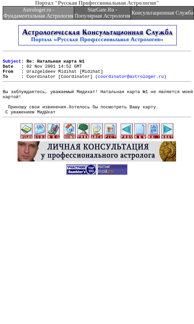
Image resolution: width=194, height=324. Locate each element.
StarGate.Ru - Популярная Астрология (102, 13)
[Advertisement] (63, 254)
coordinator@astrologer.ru (131, 81)
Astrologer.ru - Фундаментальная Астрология (38, 13)
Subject (12, 63)
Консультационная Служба (162, 13)
